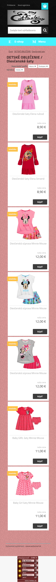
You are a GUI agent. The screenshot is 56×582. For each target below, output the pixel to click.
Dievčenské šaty (38, 51)
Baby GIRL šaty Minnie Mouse (28, 437)
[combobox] (32, 66)
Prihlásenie (11, 5)
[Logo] (28, 17)
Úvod (11, 51)
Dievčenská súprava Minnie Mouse (28, 243)
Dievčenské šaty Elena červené (28, 178)
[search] (44, 30)
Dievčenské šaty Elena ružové (28, 113)
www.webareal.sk (33, 546)
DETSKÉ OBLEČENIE (22, 51)
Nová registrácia (24, 5)
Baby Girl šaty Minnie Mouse (28, 502)
